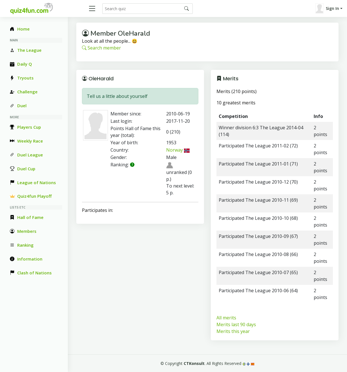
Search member (101, 48)
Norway (178, 150)
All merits (226, 318)
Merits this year (233, 331)
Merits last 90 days (236, 324)
